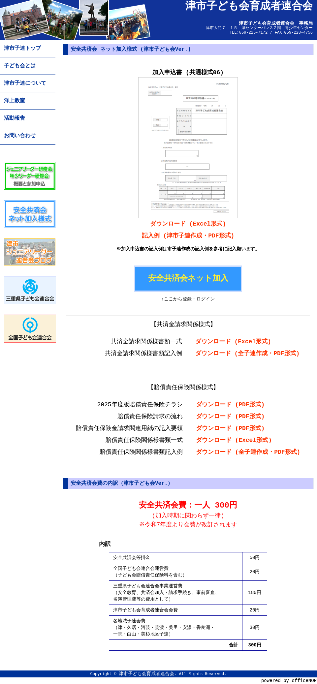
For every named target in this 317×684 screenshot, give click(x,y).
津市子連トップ (22, 48)
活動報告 (14, 118)
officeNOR (304, 680)
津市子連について (25, 83)
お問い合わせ (20, 136)
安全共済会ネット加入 (188, 278)
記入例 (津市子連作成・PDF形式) (188, 236)
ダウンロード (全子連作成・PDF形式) (247, 354)
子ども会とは (20, 66)
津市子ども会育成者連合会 (146, 673)
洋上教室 (14, 101)
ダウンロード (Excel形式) (188, 224)
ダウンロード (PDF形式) (230, 405)
